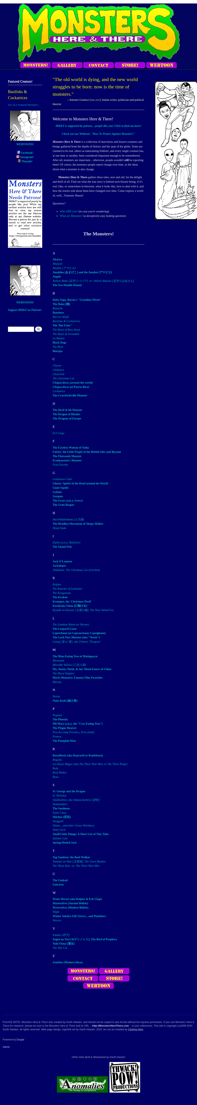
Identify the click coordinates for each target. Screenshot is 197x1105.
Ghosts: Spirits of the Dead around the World (80, 483)
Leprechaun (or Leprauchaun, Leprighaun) (79, 633)
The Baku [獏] (61, 304)
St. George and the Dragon (69, 791)
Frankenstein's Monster (67, 460)
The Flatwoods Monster (67, 456)
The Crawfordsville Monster (70, 395)
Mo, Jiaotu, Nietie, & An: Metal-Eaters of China (82, 669)
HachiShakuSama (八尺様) (68, 519)
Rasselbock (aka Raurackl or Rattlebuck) (78, 755)
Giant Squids (61, 487)
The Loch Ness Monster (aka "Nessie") (76, 637)
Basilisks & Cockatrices (66, 321)
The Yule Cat (60, 947)
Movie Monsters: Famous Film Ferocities (78, 677)
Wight (56, 911)
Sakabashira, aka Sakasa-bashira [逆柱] (76, 799)
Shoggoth (58, 821)
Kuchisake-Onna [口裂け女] (70, 605)
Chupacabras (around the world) (73, 382)
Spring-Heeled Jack (65, 842)
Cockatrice (59, 391)
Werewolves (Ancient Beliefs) (70, 903)
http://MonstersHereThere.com (110, 1025)
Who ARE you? (69, 211)
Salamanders (60, 804)
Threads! (25, 161)
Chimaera (58, 369)
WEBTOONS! (25, 144)
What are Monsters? (71, 215)
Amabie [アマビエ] (64, 268)
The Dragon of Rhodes (66, 414)
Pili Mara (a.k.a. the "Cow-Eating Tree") (78, 723)
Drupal (20, 1039)
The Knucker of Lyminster (67, 588)
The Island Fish (62, 546)
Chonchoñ (58, 374)
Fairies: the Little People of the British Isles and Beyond (87, 451)
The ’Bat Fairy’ (62, 325)
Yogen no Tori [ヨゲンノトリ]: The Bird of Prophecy (85, 939)
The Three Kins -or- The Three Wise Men (76, 865)
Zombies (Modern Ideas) (68, 962)
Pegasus (57, 715)
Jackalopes (59, 565)
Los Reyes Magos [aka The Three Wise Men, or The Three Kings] (90, 764)
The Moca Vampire (63, 673)
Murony (57, 682)
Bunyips (58, 351)
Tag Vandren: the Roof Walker (71, 857)
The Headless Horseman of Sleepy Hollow (78, 523)
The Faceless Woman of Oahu (71, 447)
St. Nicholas (59, 795)
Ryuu (56, 776)
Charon (57, 365)
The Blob (58, 346)
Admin (6, 1047)
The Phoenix (60, 719)
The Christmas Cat (63, 378)
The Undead (60, 880)
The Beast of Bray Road (66, 329)
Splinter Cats (60, 838)
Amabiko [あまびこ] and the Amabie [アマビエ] (82, 272)
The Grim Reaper (63, 504)
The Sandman (61, 808)
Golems (57, 492)
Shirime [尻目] (62, 817)
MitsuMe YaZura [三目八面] (69, 664)
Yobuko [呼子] (61, 935)
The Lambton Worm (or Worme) (71, 624)
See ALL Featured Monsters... (24, 104)
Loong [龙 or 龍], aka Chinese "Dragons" (77, 641)
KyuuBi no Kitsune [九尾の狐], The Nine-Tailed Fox (83, 610)
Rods (55, 768)
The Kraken (60, 597)
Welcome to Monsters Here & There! (83, 119)
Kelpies (57, 584)
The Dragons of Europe (67, 418)
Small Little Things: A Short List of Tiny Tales (81, 834)
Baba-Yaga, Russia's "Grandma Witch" (77, 299)
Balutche (58, 308)
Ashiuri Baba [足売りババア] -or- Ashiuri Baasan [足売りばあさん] (93, 280)
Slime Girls (59, 829)
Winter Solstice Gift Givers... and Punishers (79, 916)
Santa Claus (59, 812)
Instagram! (25, 157)
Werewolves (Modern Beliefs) (70, 907)
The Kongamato (62, 593)
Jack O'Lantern (62, 561)
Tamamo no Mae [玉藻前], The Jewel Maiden (79, 861)
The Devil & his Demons (67, 409)
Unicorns (58, 884)
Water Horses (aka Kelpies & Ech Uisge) (77, 899)
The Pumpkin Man (64, 740)
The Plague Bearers (64, 728)
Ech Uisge (58, 433)
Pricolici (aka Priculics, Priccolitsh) (73, 732)
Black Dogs (59, 342)
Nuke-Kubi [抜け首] (65, 700)
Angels (57, 276)
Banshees (58, 312)
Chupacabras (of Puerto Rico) (71, 386)
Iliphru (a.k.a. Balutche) (66, 542)
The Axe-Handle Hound (67, 285)
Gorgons (58, 496)
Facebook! (25, 152)
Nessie (56, 696)
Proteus (57, 736)
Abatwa (57, 259)
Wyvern (57, 920)
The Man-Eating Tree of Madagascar (75, 656)
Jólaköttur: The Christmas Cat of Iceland (76, 570)
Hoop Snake (59, 528)
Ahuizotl (57, 263)
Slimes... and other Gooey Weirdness (73, 825)
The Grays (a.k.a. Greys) (68, 500)
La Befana (58, 338)
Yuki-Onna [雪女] (63, 943)
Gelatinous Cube (62, 479)
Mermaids (58, 660)
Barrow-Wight (61, 316)
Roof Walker (60, 772)
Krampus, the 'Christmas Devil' (72, 601)
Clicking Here (135, 1029)
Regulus (57, 759)
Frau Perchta (60, 464)
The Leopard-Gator (65, 628)
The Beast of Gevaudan (66, 334)
